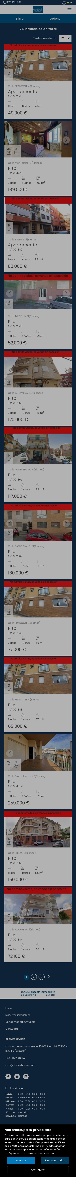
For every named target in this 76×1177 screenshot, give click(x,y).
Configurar (38, 1169)
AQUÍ (15, 1146)
